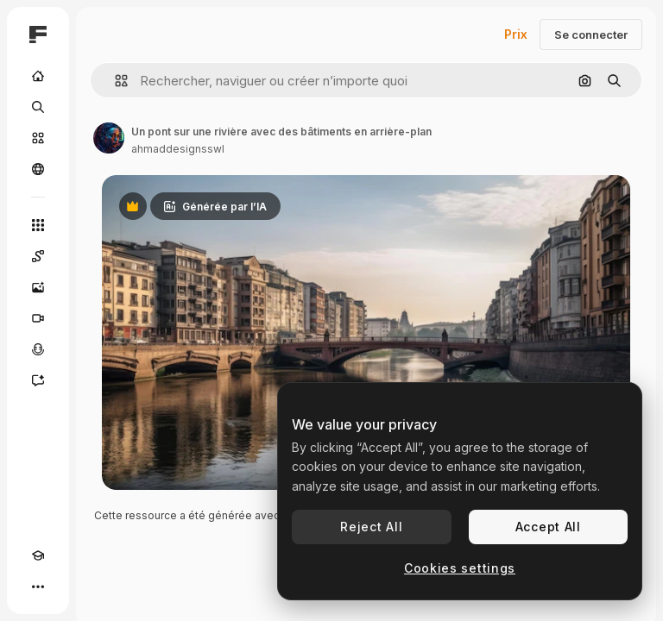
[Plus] (38, 586)
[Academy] (38, 555)
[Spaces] (38, 256)
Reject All (371, 526)
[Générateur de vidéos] (38, 318)
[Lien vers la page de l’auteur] (108, 138)
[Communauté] (38, 169)
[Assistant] (38, 380)
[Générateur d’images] (38, 287)
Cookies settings (459, 568)
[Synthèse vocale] (38, 349)
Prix (515, 34)
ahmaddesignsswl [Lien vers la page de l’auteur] (177, 148)
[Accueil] (38, 76)
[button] (114, 80)
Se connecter (591, 34)
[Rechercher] (38, 107)
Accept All (548, 526)
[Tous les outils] (38, 225)
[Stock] (38, 138)
